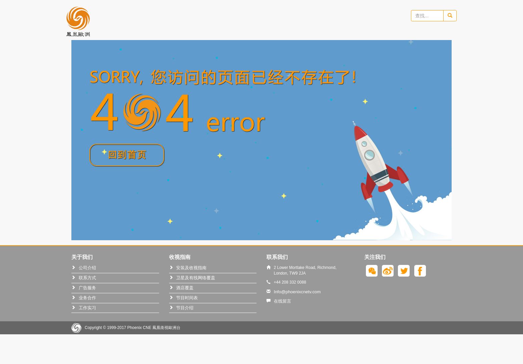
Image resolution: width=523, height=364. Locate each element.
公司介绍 (87, 267)
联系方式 (87, 277)
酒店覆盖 (184, 287)
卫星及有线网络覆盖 (195, 277)
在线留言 (282, 301)
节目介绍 (184, 307)
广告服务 (87, 287)
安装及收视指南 (191, 267)
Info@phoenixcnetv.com (297, 291)
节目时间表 (187, 297)
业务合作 (87, 297)
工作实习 (87, 307)
